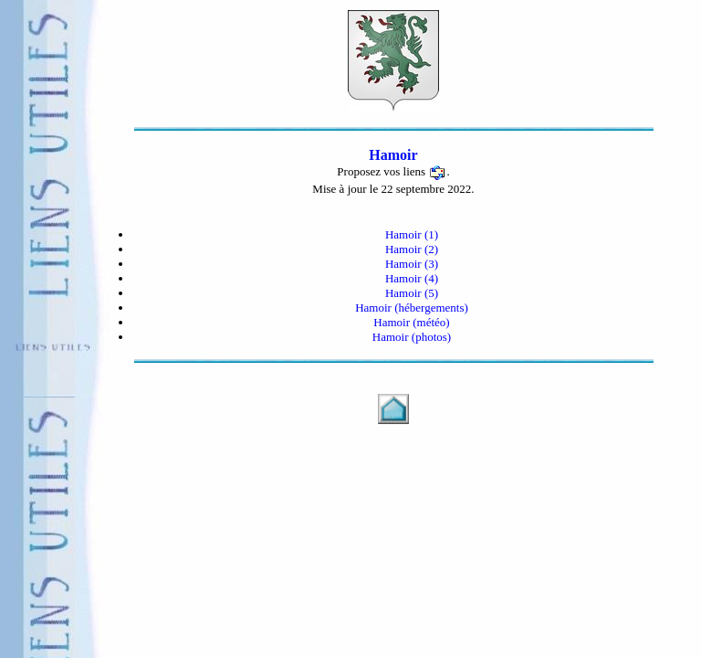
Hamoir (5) (411, 293)
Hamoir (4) (411, 278)
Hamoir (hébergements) (411, 307)
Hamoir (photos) (411, 337)
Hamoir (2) (411, 249)
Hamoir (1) (411, 234)
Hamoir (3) (411, 264)
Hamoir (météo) (411, 322)
